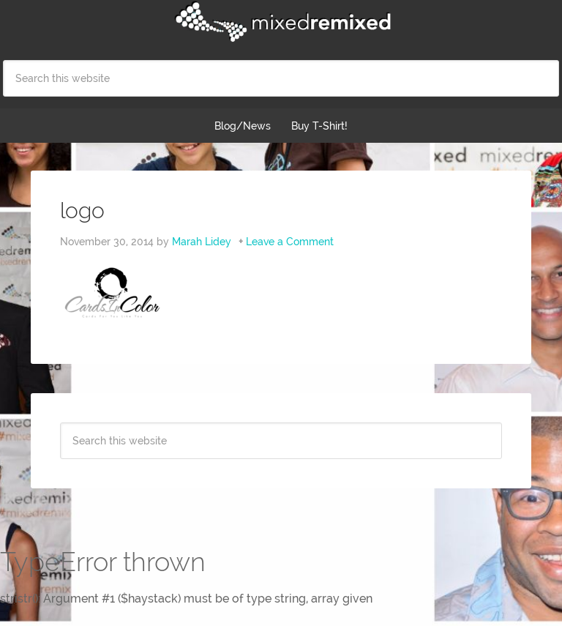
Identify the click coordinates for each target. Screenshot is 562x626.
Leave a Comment (290, 241)
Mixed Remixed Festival (281, 22)
